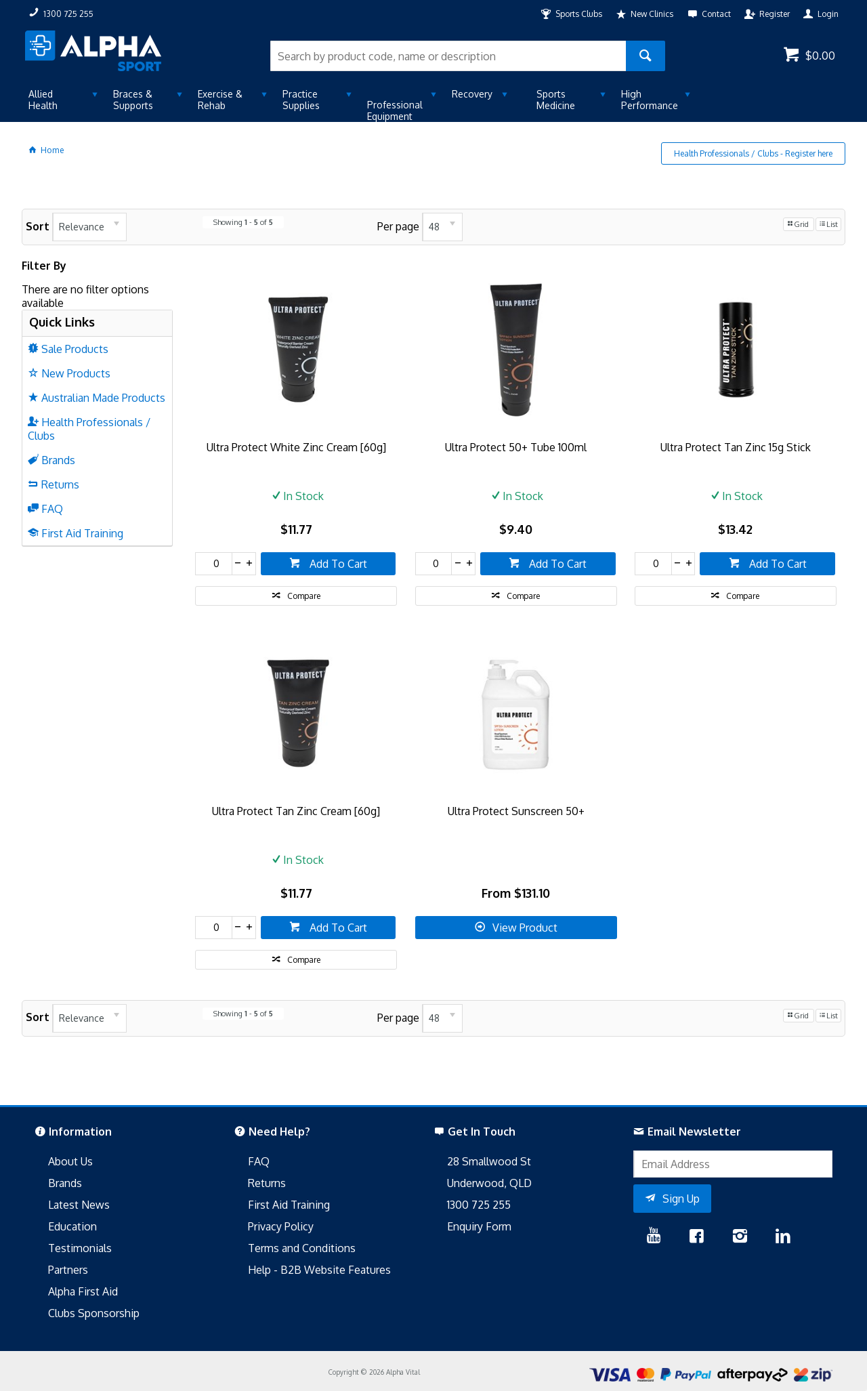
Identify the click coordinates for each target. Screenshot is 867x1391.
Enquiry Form (479, 1226)
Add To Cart (337, 563)
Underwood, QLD (489, 1183)
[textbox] (448, 56)
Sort (37, 226)
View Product (524, 927)
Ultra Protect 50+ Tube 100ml (516, 447)
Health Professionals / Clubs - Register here (753, 153)
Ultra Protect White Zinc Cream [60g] (296, 447)
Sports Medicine (555, 99)
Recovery (472, 94)
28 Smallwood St (489, 1161)
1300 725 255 (479, 1204)
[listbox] (89, 227)
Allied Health (43, 99)
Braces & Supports (133, 99)
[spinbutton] (214, 564)
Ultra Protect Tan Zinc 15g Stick (735, 447)
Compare (303, 596)
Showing (243, 222)
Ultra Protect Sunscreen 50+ (516, 811)
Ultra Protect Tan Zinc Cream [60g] (296, 811)
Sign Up (681, 1198)
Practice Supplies (301, 99)
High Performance (649, 99)
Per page (398, 226)
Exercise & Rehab (220, 99)
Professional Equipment (395, 110)
